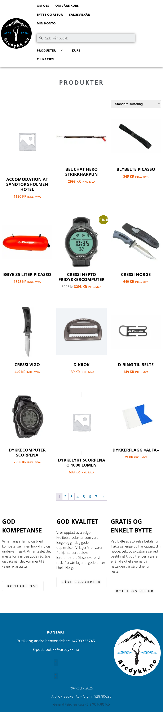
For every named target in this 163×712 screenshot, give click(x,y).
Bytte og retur (50, 14)
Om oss (43, 5)
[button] (56, 662)
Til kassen (45, 59)
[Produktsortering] (136, 104)
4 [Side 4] (77, 496)
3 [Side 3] (71, 496)
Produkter (51, 50)
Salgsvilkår (79, 14)
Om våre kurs (67, 5)
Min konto (46, 23)
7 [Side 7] (96, 496)
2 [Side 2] (65, 496)
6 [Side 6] (90, 496)
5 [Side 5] (84, 496)
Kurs (76, 50)
